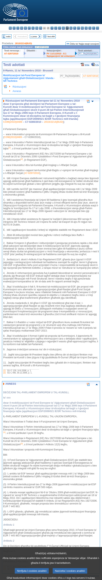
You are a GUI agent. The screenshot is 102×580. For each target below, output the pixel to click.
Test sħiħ (51, 36)
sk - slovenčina (86, 28)
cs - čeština (17, 28)
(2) (4, 373)
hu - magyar (63, 28)
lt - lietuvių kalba (59, 28)
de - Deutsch (25, 28)
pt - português (78, 28)
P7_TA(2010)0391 (88, 53)
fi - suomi (93, 28)
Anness (17, 91)
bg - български (10, 28)
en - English (36, 28)
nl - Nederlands (70, 28)
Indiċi (8, 36)
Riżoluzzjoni (19, 86)
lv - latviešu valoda (55, 28)
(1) (4, 370)
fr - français (40, 28)
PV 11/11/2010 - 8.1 (56, 53)
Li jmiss (34, 36)
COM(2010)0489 (12, 121)
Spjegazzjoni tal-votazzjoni (61, 56)
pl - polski (74, 28)
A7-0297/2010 (11, 53)
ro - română (82, 28)
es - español (14, 28)
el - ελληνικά (33, 28)
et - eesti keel (29, 28)
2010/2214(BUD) (23, 43)
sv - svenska (97, 28)
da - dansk (21, 28)
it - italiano (52, 28)
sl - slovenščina (89, 28)
